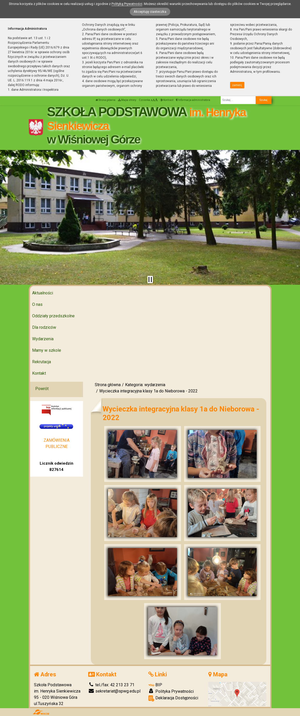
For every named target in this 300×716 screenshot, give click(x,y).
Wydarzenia (43, 338)
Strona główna (105, 100)
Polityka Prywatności (171, 691)
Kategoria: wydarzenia (145, 384)
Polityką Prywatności (126, 4)
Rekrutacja (41, 361)
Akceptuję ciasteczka (150, 12)
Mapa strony (127, 100)
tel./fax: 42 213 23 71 (111, 684)
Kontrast (166, 100)
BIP (155, 684)
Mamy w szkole (46, 350)
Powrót (42, 388)
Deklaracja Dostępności (173, 698)
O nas (37, 304)
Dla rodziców (44, 327)
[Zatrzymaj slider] (150, 279)
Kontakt (39, 373)
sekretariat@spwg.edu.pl (114, 691)
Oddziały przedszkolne (53, 315)
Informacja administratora (193, 100)
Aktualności (42, 292)
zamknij (237, 85)
